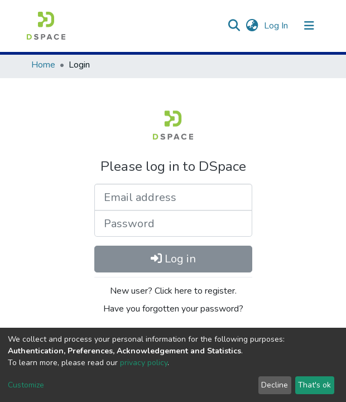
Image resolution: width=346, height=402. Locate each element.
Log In (277, 26)
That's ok (314, 385)
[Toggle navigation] (309, 26)
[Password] (173, 223)
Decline (274, 385)
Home (43, 65)
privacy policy (143, 362)
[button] (252, 25)
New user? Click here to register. (173, 291)
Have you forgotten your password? (173, 309)
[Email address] (173, 197)
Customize (26, 385)
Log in (173, 258)
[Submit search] (233, 25)
